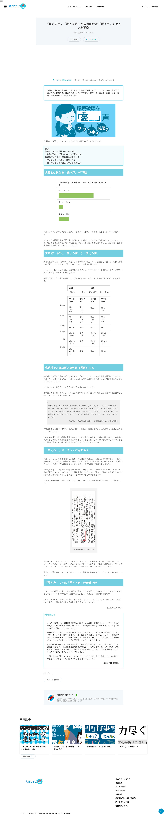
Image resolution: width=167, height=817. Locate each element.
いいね (74, 39)
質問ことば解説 (78, 33)
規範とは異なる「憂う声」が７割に (60, 151)
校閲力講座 (100, 7)
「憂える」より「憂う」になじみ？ (60, 160)
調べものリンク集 (122, 802)
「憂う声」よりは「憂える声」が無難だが (63, 163)
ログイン (145, 6)
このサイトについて (73, 7)
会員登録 (155, 6)
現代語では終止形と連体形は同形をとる (62, 157)
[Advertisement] (83, 61)
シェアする (91, 39)
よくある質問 (120, 787)
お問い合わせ (120, 790)
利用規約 (118, 794)
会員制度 (89, 7)
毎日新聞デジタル (122, 806)
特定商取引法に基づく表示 (125, 798)
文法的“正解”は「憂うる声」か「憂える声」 (64, 154)
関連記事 (26, 756)
